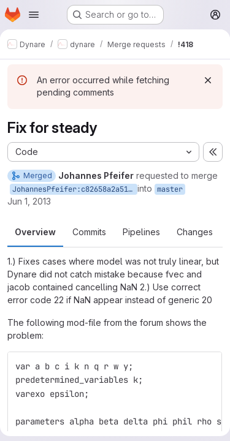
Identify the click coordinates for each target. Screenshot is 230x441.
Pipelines (141, 232)
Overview (35, 232)
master (170, 189)
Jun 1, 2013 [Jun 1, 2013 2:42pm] (29, 201)
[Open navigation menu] (34, 14)
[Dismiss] (208, 80)
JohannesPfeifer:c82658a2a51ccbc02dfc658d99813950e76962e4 (74, 189)
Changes (195, 232)
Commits (89, 232)
